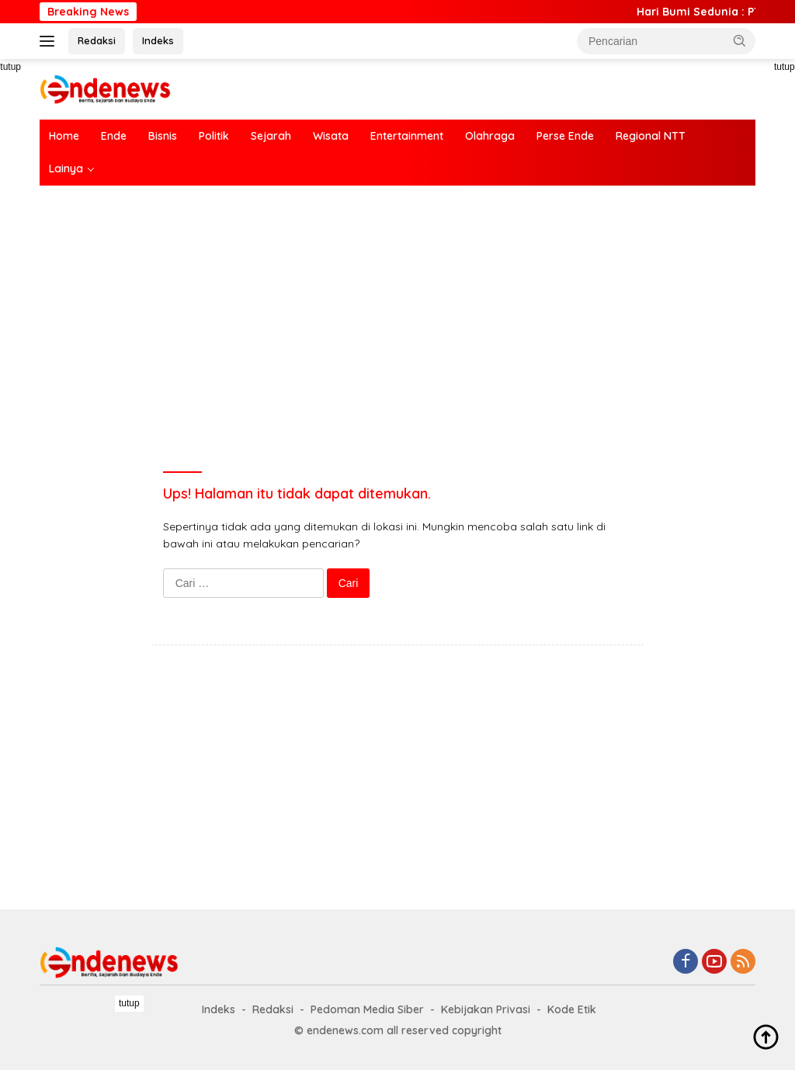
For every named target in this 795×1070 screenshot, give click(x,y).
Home (64, 136)
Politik (214, 136)
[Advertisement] (397, 310)
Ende (114, 136)
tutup (129, 1003)
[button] (739, 40)
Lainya (66, 168)
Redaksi (97, 40)
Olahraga (490, 136)
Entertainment (406, 136)
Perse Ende (565, 136)
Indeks (158, 40)
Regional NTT (651, 136)
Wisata (331, 136)
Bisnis (162, 136)
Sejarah (271, 136)
